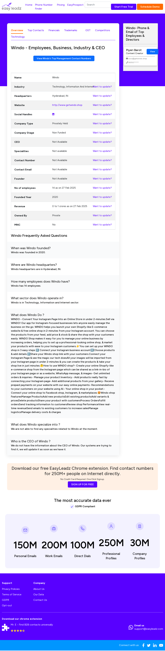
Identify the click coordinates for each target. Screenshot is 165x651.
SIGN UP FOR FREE (82, 484)
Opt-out (7, 605)
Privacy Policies (11, 589)
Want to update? (102, 87)
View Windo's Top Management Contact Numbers (64, 58)
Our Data (38, 594)
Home (28, 4)
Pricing (61, 4)
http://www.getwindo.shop (67, 105)
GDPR (5, 600)
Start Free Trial (123, 6)
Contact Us (40, 600)
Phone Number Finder (44, 6)
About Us (38, 589)
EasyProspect (75, 4)
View (152, 51)
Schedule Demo (150, 6)
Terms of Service (11, 594)
